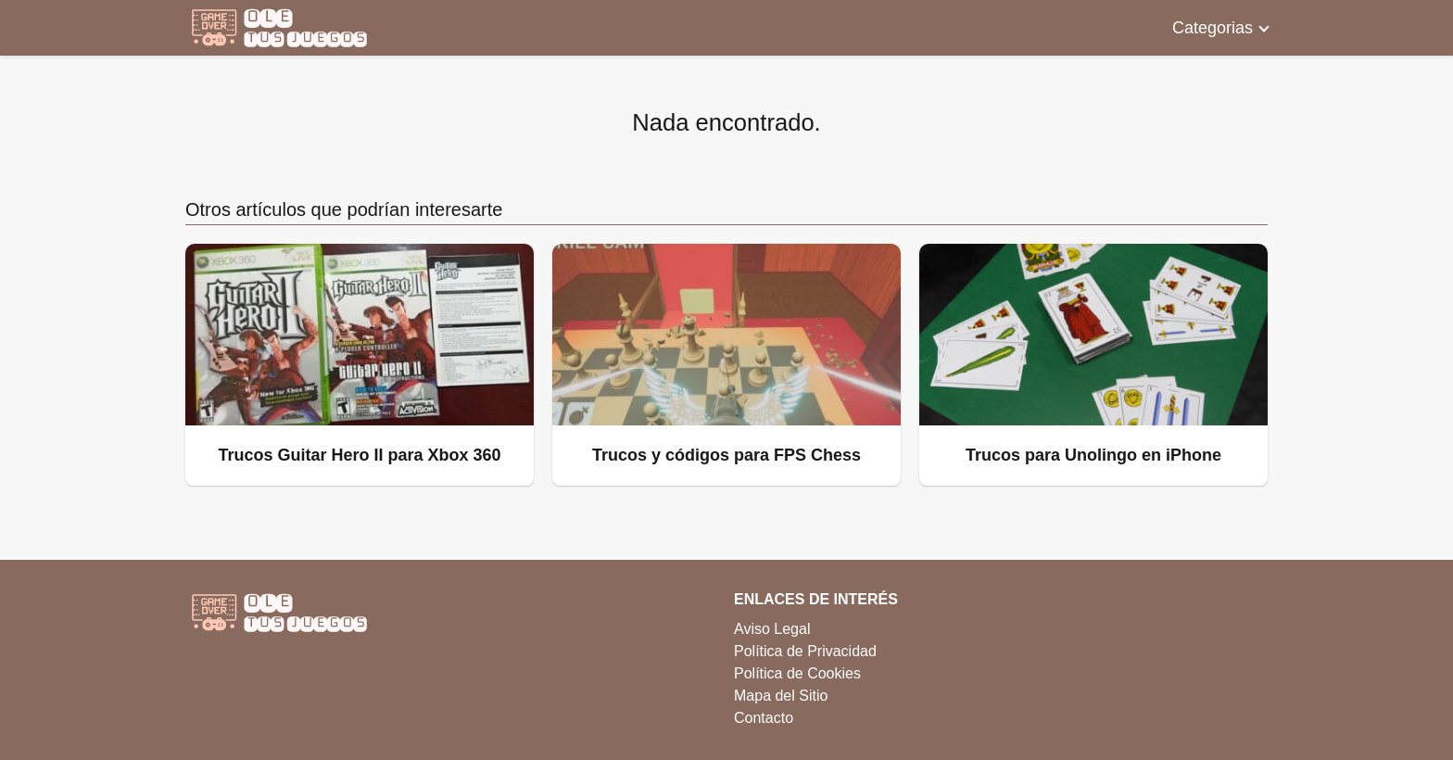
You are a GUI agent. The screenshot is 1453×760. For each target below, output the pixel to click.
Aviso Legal (772, 629)
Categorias (1212, 28)
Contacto (763, 718)
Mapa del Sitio (781, 695)
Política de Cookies (797, 673)
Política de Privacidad (805, 651)
